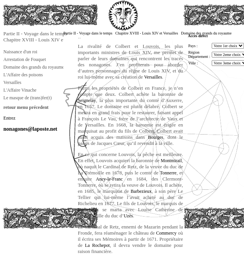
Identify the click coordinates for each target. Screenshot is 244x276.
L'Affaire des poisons (23, 74)
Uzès (128, 216)
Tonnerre (168, 173)
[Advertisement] (40, 247)
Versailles (12, 82)
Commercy (166, 233)
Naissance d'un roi (20, 51)
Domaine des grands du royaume (33, 67)
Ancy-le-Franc (107, 179)
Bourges (155, 137)
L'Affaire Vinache (20, 90)
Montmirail (171, 160)
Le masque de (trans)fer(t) (27, 97)
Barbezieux (141, 191)
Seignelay (87, 100)
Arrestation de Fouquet (24, 59)
